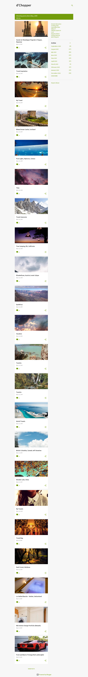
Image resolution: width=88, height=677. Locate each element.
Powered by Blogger (44, 674)
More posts (31, 668)
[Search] (72, 5)
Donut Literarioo (56, 24)
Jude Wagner (55, 37)
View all (18, 18)
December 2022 (56, 73)
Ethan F (53, 29)
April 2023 (54, 61)
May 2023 (54, 58)
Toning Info (55, 25)
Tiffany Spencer (56, 30)
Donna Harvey (55, 35)
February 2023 (55, 67)
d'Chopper (23, 5)
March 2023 (54, 64)
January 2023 (55, 70)
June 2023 (54, 55)
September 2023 (56, 46)
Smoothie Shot (55, 27)
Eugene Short (55, 34)
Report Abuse (55, 83)
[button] (45, 48)
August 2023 (55, 49)
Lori (52, 32)
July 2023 (53, 52)
